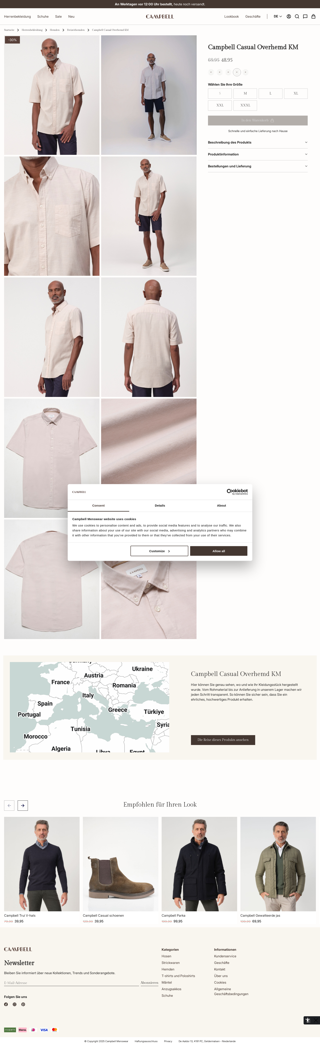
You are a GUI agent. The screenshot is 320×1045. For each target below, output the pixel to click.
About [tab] (221, 505)
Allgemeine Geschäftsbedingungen (231, 991)
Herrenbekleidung (17, 16)
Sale (58, 16)
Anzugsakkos (171, 989)
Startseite (9, 30)
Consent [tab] (98, 505)
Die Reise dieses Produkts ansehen (223, 740)
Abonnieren (149, 983)
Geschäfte (253, 16)
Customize (159, 551)
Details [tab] (160, 505)
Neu (71, 16)
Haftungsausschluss (146, 1041)
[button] (297, 16)
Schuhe (43, 16)
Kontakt (219, 969)
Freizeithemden (76, 30)
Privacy (168, 1041)
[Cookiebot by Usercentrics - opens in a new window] (230, 492)
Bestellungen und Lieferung (258, 166)
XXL (220, 105)
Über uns (221, 976)
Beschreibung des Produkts (258, 142)
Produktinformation (258, 154)
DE (278, 16)
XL (296, 93)
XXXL (245, 105)
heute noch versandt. (160, 4)
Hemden (55, 30)
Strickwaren (171, 963)
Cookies (220, 982)
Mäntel (167, 982)
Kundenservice (225, 956)
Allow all (219, 551)
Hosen (166, 956)
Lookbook (231, 16)
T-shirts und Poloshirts (178, 976)
